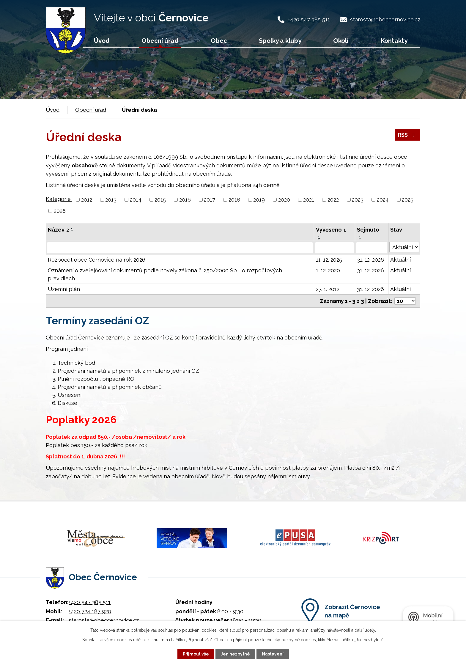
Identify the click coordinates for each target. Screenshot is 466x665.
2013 (110, 199)
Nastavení (273, 654)
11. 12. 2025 (329, 260)
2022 (333, 199)
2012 (86, 199)
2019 (259, 199)
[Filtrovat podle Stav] (404, 247)
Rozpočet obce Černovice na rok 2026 (96, 260)
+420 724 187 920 (90, 611)
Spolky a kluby (280, 40)
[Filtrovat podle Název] (180, 247)
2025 (407, 199)
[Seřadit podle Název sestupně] (72, 231)
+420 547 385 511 (309, 19)
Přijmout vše (196, 654)
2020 (284, 199)
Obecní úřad (160, 40)
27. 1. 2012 (327, 289)
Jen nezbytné (235, 654)
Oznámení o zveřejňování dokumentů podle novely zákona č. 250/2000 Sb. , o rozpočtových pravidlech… (165, 274)
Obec (219, 40)
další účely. (365, 630)
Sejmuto (368, 230)
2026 (60, 211)
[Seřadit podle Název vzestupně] (72, 228)
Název (58, 230)
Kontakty (393, 40)
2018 (234, 199)
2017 (209, 199)
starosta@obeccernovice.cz (385, 19)
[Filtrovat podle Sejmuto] (371, 247)
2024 (383, 199)
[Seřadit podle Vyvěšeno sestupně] (319, 239)
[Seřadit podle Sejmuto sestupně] (360, 239)
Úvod (102, 40)
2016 (185, 199)
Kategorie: (59, 199)
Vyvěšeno (331, 230)
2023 (357, 199)
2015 (160, 199)
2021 (308, 199)
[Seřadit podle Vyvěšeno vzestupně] (319, 236)
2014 (135, 199)
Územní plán (64, 289)
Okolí (340, 40)
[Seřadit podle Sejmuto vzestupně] (360, 236)
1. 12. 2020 (328, 270)
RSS (407, 135)
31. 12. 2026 (370, 260)
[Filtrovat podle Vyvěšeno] (334, 247)
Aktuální (400, 260)
